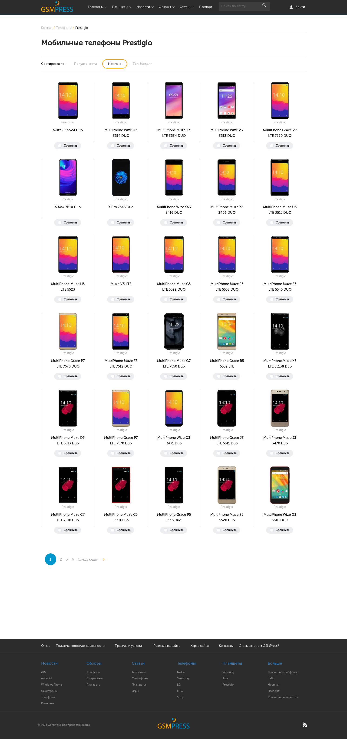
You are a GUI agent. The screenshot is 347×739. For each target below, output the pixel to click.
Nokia (181, 672)
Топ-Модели (142, 64)
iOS (43, 672)
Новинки (273, 684)
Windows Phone (51, 684)
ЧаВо (271, 678)
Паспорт (205, 7)
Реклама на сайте (167, 646)
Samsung (183, 678)
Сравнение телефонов (283, 672)
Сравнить (70, 145)
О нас (45, 646)
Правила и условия (129, 646)
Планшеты (122, 7)
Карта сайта (200, 646)
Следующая (91, 559)
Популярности (85, 64)
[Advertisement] (173, 606)
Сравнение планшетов (283, 697)
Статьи (187, 7)
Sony (180, 697)
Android (46, 678)
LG (179, 684)
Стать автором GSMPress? (259, 646)
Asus (225, 678)
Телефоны (98, 7)
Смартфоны (49, 691)
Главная (46, 28)
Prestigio (228, 684)
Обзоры (167, 7)
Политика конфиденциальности (80, 646)
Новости (145, 7)
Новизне (114, 64)
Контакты (226, 646)
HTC (180, 691)
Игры (135, 691)
